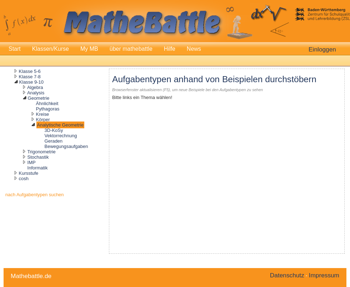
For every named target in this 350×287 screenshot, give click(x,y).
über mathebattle (131, 49)
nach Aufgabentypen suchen (34, 194)
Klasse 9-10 (31, 82)
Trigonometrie (41, 151)
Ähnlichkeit (47, 103)
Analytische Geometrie (60, 125)
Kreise (42, 114)
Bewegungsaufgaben (66, 146)
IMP (32, 162)
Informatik (38, 167)
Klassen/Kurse (50, 49)
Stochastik (38, 157)
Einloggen (322, 49)
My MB (89, 49)
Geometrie (38, 98)
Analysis (35, 92)
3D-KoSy (54, 130)
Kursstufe (29, 173)
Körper (43, 119)
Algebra (35, 87)
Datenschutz (287, 275)
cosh (24, 178)
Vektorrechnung (61, 135)
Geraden (53, 141)
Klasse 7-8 (30, 76)
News (194, 49)
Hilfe (169, 49)
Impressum (324, 275)
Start (15, 49)
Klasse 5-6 (30, 71)
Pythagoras (48, 109)
